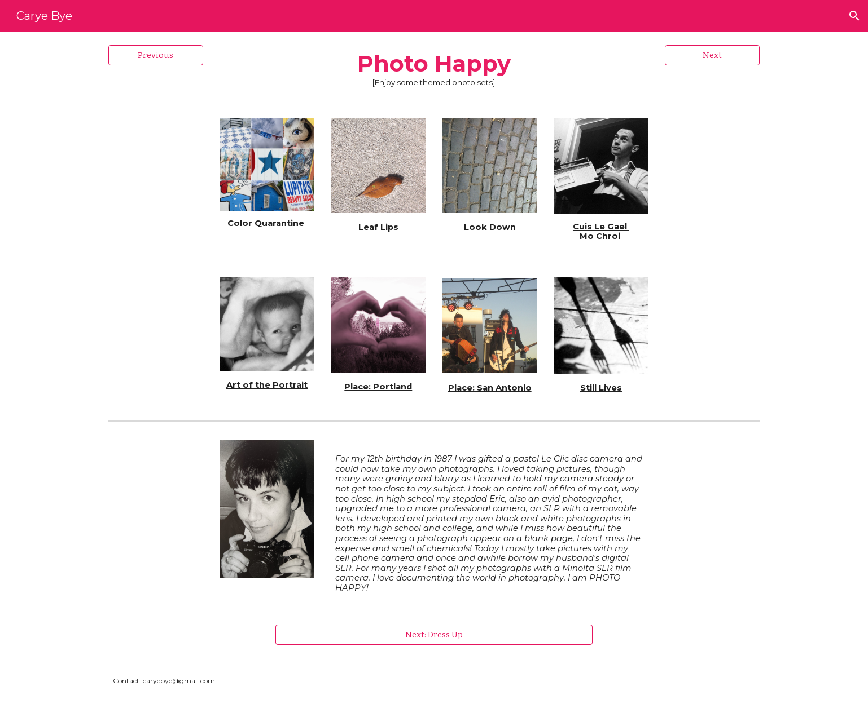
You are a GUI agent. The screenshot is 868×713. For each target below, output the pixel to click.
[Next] (712, 55)
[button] (854, 15)
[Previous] (156, 55)
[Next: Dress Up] (434, 635)
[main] (434, 68)
